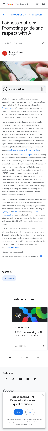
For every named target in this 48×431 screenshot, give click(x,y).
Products (37, 15)
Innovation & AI (18, 15)
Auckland (16, 212)
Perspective (6, 108)
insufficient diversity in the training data (23, 150)
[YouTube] (20, 379)
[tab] (10, 357)
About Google (30, 399)
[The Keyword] (4, 15)
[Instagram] (6, 379)
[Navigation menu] (4, 4)
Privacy (6, 399)
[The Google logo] (8, 391)
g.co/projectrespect (12, 247)
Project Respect (26, 154)
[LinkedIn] (35, 379)
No (30, 420)
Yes (18, 420)
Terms (17, 399)
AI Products (9, 278)
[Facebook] (28, 379)
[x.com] (13, 379)
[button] (43, 43)
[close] (42, 403)
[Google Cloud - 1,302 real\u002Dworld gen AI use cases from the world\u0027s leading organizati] (28, 328)
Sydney (5, 212)
